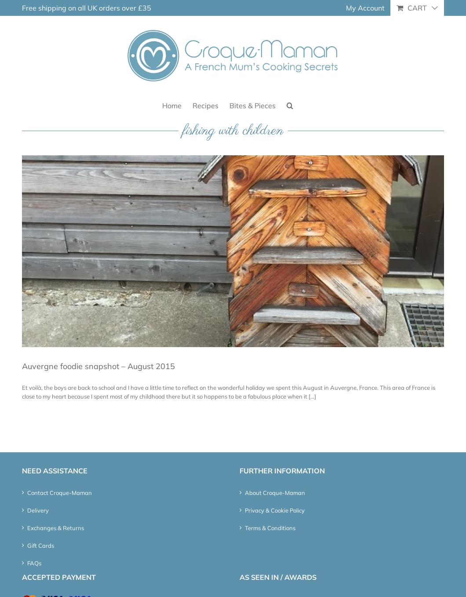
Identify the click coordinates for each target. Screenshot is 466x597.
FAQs (34, 563)
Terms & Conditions (270, 527)
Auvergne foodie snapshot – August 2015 (98, 366)
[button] (290, 104)
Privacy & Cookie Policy (275, 510)
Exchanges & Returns (55, 527)
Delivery (38, 510)
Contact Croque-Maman (59, 492)
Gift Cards (40, 545)
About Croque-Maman (275, 492)
